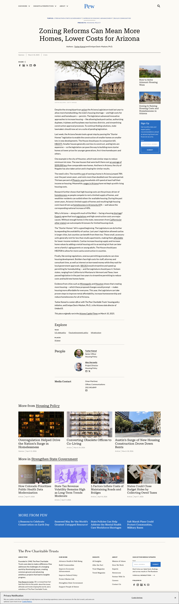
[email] (86, 371)
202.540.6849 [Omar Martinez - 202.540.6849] (90, 387)
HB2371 (58, 144)
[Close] (175, 599)
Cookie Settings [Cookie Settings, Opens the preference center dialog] (137, 600)
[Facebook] (134, 584)
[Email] (150, 144)
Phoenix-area (78, 180)
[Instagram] (137, 584)
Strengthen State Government (54, 459)
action (84, 109)
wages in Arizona (91, 183)
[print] (34, 65)
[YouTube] (148, 584)
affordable (118, 238)
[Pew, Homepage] (89, 6)
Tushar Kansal (91, 351)
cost (83, 173)
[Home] (38, 551)
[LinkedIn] (141, 584)
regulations (81, 216)
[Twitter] (145, 585)
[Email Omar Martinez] (86, 390)
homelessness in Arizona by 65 (87, 205)
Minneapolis (85, 283)
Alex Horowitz (91, 362)
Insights (95, 557)
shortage (118, 213)
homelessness (61, 195)
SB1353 (84, 265)
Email (142, 140)
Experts (58, 216)
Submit (150, 150)
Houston (99, 283)
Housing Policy (48, 406)
